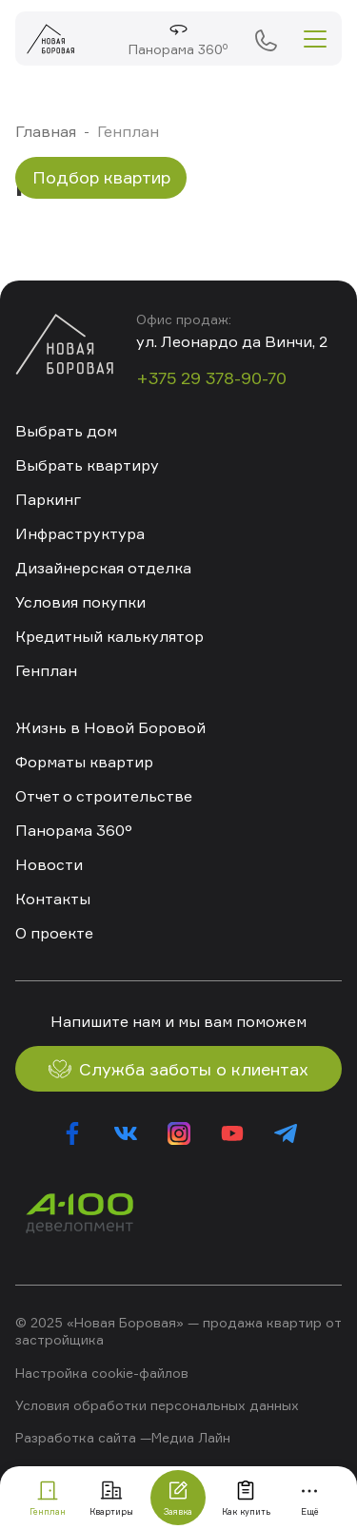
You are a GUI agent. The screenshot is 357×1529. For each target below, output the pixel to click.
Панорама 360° (73, 830)
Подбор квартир (101, 176)
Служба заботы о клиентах (178, 1068)
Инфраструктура (80, 533)
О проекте (54, 932)
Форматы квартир (84, 761)
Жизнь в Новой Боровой (110, 727)
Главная (45, 131)
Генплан (46, 670)
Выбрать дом (66, 430)
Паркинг (48, 499)
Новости (49, 864)
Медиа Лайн (190, 1437)
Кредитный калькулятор (109, 636)
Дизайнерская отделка (103, 567)
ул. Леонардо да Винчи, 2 (231, 341)
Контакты (52, 898)
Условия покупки (80, 601)
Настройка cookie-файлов (101, 1372)
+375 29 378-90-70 (265, 39)
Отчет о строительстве (103, 795)
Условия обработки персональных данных (157, 1405)
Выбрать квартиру (87, 464)
